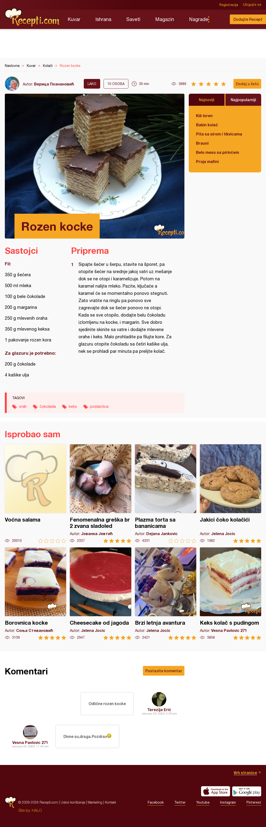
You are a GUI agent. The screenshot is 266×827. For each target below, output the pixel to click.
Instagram (228, 802)
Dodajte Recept (247, 19)
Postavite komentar (163, 670)
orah (23, 406)
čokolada (48, 406)
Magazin (164, 19)
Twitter (180, 802)
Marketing (95, 802)
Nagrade (198, 19)
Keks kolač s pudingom (230, 593)
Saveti (133, 19)
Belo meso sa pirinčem (217, 152)
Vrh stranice (245, 772)
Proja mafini (207, 161)
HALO (37, 810)
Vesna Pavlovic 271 (30, 742)
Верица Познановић (54, 84)
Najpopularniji (243, 99)
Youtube (203, 802)
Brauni (202, 143)
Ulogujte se (252, 5)
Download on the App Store (215, 791)
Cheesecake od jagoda (100, 593)
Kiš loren (204, 115)
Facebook (156, 802)
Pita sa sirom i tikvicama (219, 134)
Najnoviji (206, 99)
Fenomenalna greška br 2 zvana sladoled (100, 493)
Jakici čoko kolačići (230, 493)
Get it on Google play (246, 791)
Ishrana (103, 19)
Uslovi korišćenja (73, 802)
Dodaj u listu (247, 83)
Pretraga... (218, 19)
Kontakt (110, 802)
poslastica (99, 406)
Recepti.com (32, 17)
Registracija (228, 5)
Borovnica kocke (35, 593)
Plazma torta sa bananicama (165, 493)
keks (73, 406)
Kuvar (74, 19)
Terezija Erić (159, 709)
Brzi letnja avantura (165, 593)
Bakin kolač (207, 124)
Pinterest (253, 802)
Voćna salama (35, 493)
